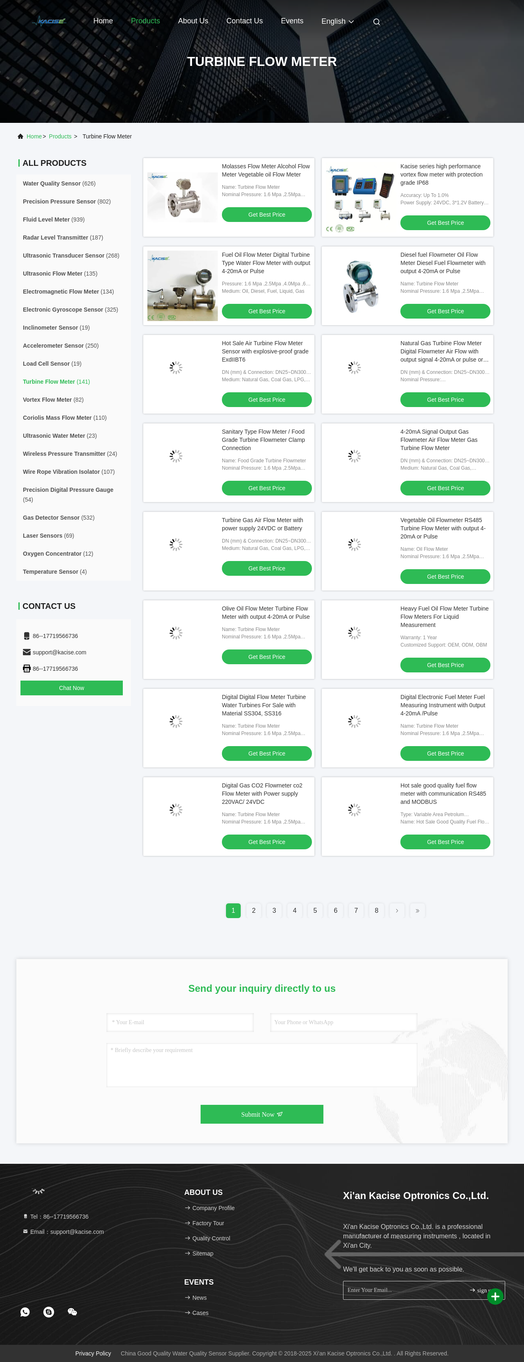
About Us (193, 21)
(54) (68, 494)
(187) (63, 237)
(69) (48, 535)
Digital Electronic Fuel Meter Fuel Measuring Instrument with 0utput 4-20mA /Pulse (442, 705)
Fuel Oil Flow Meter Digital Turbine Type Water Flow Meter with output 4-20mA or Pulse (266, 262)
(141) (56, 381)
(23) (60, 435)
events (292, 21)
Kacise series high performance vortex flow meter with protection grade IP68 (441, 174)
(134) (68, 291)
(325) (70, 309)
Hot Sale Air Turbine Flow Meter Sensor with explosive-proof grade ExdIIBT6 (265, 351)
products (60, 136)
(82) (53, 399)
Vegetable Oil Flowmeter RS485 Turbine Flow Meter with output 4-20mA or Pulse (443, 528)
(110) (65, 417)
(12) (58, 553)
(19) (56, 327)
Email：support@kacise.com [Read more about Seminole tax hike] (63, 1232)
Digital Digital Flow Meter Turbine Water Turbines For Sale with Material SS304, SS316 (264, 705)
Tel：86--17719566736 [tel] (55, 1216)
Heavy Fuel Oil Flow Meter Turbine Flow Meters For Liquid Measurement (444, 616)
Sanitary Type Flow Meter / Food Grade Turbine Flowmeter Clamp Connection (263, 439)
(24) (70, 453)
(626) (59, 183)
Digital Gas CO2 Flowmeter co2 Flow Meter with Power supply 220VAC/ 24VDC (262, 793)
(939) (54, 219)
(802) (67, 201)
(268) (71, 255)
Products (145, 21)
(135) (60, 273)
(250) (61, 345)
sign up (481, 1290)
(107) (69, 471)
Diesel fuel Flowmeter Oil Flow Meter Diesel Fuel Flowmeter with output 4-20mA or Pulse (443, 262)
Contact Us (244, 21)
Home (103, 21)
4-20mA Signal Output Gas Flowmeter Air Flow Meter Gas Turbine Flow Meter (438, 439)
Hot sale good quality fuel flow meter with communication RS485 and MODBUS (443, 793)
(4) (55, 571)
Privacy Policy (93, 1353)
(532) (59, 517)
